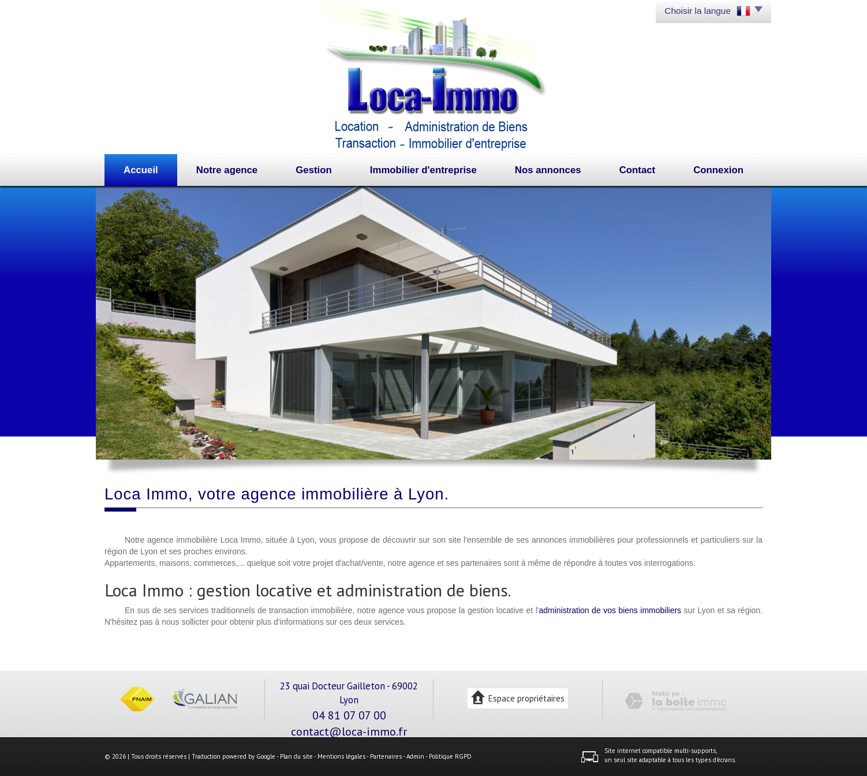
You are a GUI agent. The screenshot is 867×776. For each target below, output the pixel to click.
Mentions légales (341, 756)
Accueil (141, 170)
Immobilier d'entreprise (423, 170)
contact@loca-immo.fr (349, 731)
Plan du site (296, 756)
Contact (637, 170)
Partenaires (386, 756)
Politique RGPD (450, 756)
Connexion (718, 170)
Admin (415, 756)
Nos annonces (548, 170)
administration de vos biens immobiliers (610, 610)
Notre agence (226, 170)
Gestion (313, 170)
